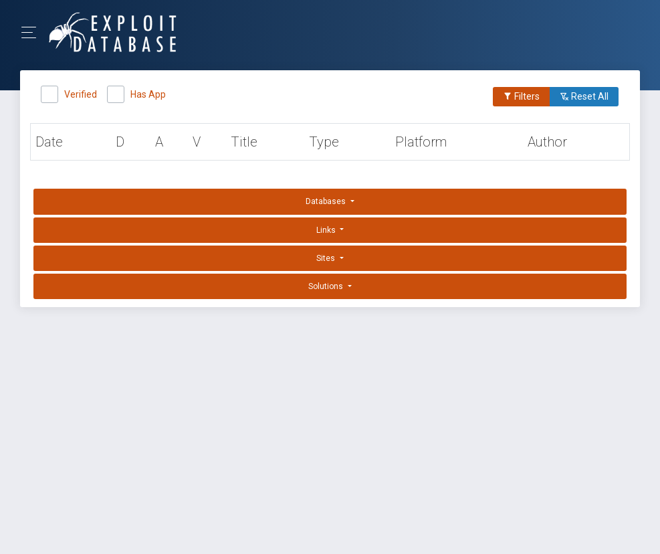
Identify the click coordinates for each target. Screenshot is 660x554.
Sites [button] (326, 258)
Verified (80, 93)
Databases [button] (327, 201)
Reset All (584, 96)
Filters (521, 96)
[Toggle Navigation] (33, 32)
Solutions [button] (326, 286)
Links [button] (327, 230)
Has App (148, 93)
